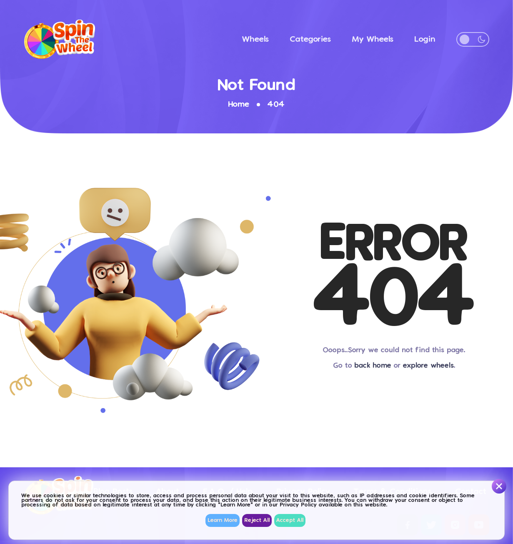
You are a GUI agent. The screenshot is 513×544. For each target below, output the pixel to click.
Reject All (257, 520)
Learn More (223, 520)
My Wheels (372, 39)
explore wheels (428, 366)
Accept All (289, 520)
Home (238, 104)
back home (373, 366)
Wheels (255, 39)
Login (424, 39)
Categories (310, 39)
